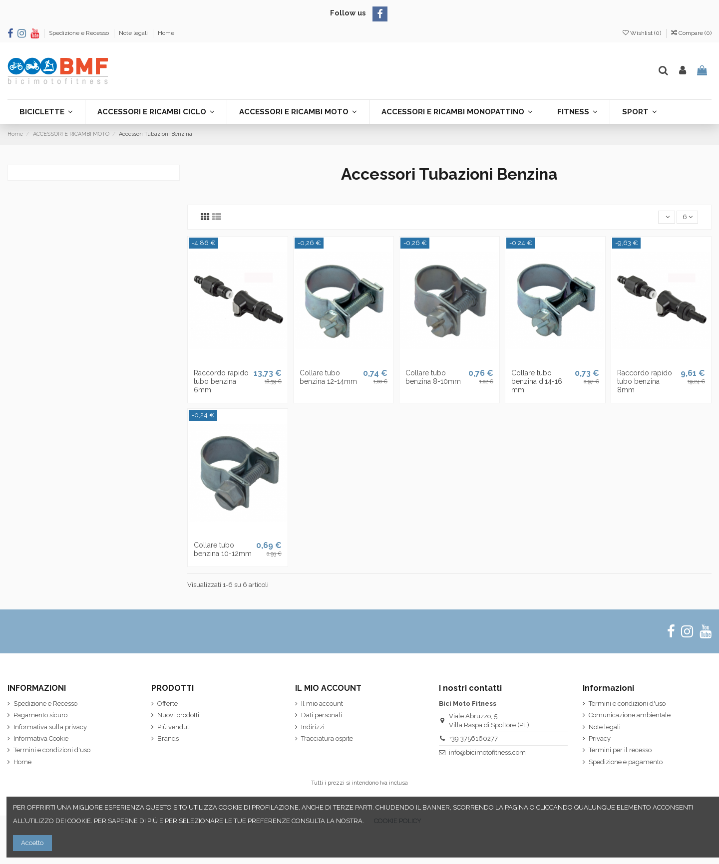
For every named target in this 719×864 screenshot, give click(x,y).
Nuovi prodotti (178, 715)
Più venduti (174, 727)
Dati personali (321, 715)
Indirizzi (313, 727)
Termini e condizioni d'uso (51, 750)
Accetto (32, 843)
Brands (168, 738)
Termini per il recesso (620, 750)
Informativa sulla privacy (50, 727)
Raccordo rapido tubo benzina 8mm (644, 381)
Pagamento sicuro (40, 715)
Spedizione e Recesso (79, 32)
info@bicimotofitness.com (487, 752)
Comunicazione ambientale (630, 715)
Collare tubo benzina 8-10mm (433, 377)
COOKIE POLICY (397, 821)
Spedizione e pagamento (626, 762)
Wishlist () (643, 32)
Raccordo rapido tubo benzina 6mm (221, 381)
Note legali (134, 32)
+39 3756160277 (473, 738)
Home (166, 32)
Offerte (167, 703)
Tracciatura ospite (327, 738)
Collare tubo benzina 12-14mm (328, 377)
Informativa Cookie (40, 738)
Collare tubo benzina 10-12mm (223, 549)
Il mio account (322, 703)
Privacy (600, 738)
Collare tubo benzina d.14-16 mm (536, 381)
